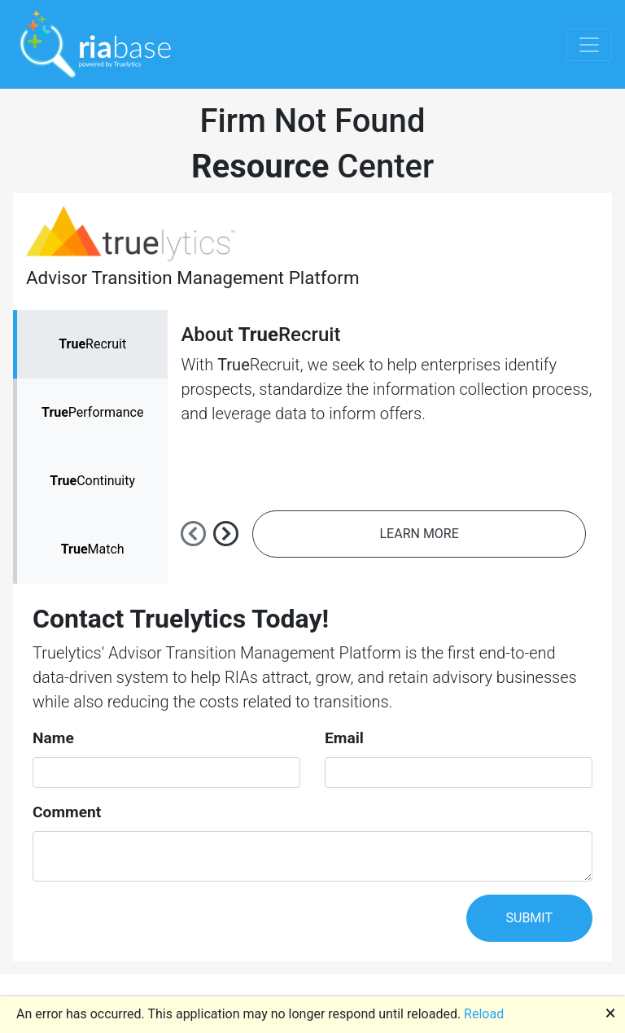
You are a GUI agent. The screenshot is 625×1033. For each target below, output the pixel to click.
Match (93, 549)
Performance (92, 412)
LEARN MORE (419, 533)
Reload (484, 1014)
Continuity (92, 480)
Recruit (92, 344)
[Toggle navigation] (589, 44)
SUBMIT (529, 918)
